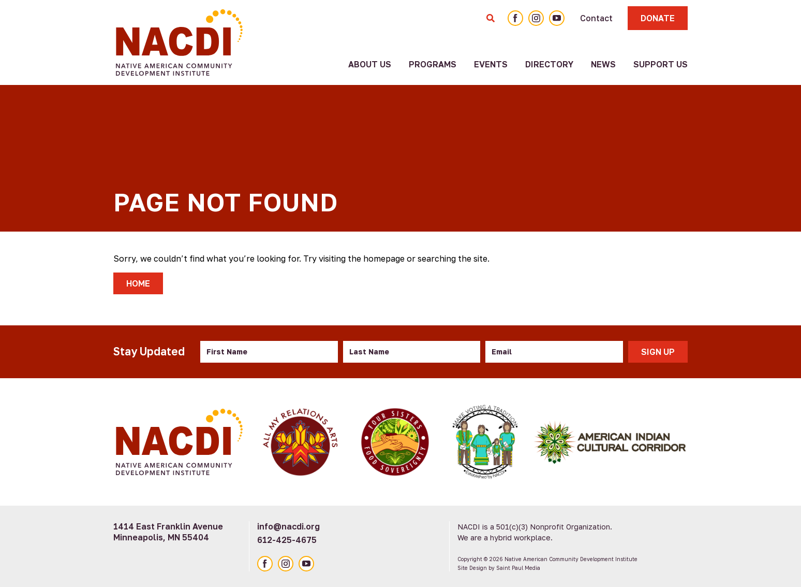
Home (138, 283)
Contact (596, 18)
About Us (369, 64)
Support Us (660, 64)
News (603, 64)
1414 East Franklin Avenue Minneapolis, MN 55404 (168, 531)
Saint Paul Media (518, 568)
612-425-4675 (287, 540)
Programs (432, 64)
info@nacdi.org (288, 526)
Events (491, 64)
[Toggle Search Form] (490, 18)
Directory (549, 64)
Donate (658, 18)
